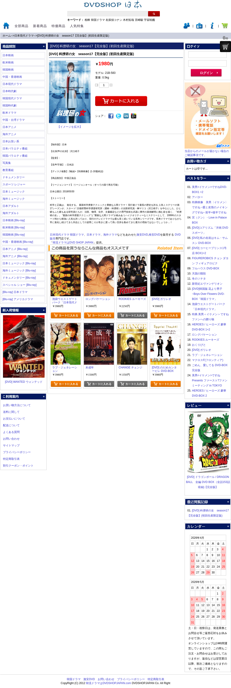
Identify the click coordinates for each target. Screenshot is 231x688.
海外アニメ (9, 134)
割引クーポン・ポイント (18, 465)
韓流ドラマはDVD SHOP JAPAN (73, 242)
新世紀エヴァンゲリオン (207, 283)
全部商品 (21, 26)
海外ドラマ (110, 234)
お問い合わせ (11, 438)
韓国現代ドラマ (12, 98)
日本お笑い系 (11, 141)
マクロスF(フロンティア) (207, 360)
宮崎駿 (139, 20)
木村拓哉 (128, 20)
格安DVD (154, 234)
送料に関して (11, 412)
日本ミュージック (14, 191)
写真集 (7, 163)
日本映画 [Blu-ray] (14, 220)
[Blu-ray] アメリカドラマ (18, 299)
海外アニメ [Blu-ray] (15, 256)
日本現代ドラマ (24, 35)
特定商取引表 (11, 459)
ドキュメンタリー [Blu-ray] (19, 277)
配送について (11, 425)
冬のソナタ (199, 278)
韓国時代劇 (9, 105)
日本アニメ (9, 127)
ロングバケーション (204, 334)
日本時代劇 (9, 91)
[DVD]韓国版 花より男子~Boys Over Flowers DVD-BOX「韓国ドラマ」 (208, 294)
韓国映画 (8, 69)
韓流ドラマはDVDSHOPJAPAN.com (108, 683)
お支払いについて (14, 418)
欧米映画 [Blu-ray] (14, 227)
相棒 (87, 20)
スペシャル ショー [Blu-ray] (19, 284)
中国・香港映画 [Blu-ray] (18, 241)
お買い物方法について (17, 405)
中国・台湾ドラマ (14, 119)
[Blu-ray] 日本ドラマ (15, 292)
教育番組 (8, 170)
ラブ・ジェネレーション (207, 355)
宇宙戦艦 (149, 20)
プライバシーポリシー (17, 452)
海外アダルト (11, 213)
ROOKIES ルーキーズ (205, 339)
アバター (197, 197)
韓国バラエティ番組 (15, 155)
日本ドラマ (93, 234)
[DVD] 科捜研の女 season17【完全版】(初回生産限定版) (73, 35)
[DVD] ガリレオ (201, 350)
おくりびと (199, 344)
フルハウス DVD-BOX (205, 268)
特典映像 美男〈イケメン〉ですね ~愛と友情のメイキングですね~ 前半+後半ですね (210, 207)
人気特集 (77, 26)
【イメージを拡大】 (69, 126)
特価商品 (58, 26)
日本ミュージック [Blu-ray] (19, 263)
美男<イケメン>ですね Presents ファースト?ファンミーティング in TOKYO (209, 380)
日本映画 (8, 55)
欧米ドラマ (9, 112)
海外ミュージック (14, 198)
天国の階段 (199, 273)
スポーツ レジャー (14, 184)
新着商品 (40, 26)
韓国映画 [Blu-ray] (14, 234)
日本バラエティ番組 (15, 148)
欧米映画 (8, 62)
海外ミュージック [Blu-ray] (19, 270)
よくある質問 (11, 432)
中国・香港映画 (12, 76)
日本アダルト (11, 206)
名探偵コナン (114, 20)
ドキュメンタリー (14, 177)
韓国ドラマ (98, 20)
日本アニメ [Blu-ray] (15, 249)
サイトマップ (11, 445)
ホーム (7, 35)
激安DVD (142, 234)
